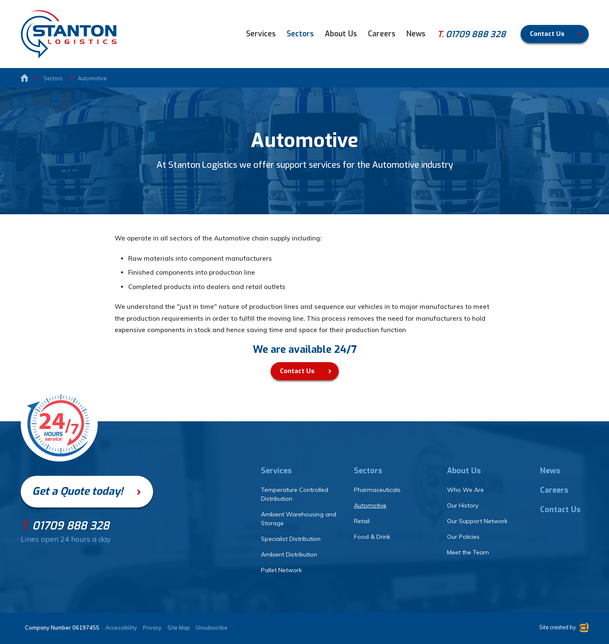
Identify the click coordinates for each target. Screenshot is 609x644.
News (415, 34)
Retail (362, 521)
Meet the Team (468, 552)
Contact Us (560, 510)
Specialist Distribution (291, 539)
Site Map (178, 627)
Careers (554, 490)
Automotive (92, 78)
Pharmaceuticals (377, 490)
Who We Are (465, 490)
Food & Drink (372, 536)
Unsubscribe (212, 627)
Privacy (152, 627)
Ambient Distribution (289, 554)
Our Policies (463, 536)
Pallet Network (281, 570)
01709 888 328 (471, 34)
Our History (462, 505)
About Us (464, 471)
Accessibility (121, 627)
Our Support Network (477, 521)
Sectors (53, 78)
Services (276, 471)
